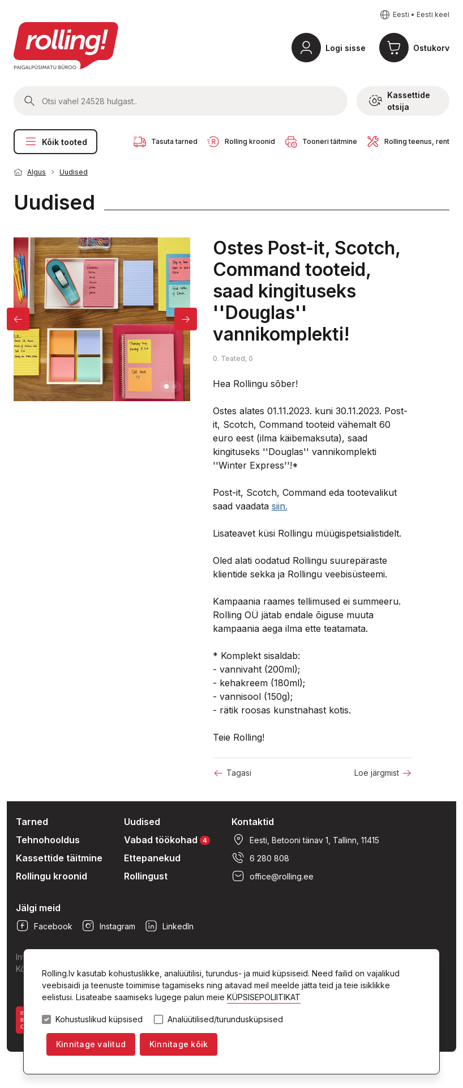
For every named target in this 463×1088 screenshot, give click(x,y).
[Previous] (18, 319)
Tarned (32, 821)
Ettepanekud (152, 858)
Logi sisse (345, 48)
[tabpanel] (102, 319)
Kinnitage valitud (91, 1044)
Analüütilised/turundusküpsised (225, 1019)
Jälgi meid (38, 907)
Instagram (108, 926)
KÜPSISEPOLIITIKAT (264, 997)
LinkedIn (169, 926)
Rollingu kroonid (51, 876)
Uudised (73, 172)
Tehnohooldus (48, 839)
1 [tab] (166, 386)
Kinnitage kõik (178, 1044)
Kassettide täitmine (59, 858)
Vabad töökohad (167, 839)
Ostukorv (431, 48)
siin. (280, 506)
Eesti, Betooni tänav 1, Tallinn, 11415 (305, 840)
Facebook (44, 926)
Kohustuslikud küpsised (99, 1019)
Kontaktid (253, 821)
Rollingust (146, 876)
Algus (36, 172)
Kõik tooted (55, 141)
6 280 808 (260, 858)
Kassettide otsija (399, 101)
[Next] (185, 319)
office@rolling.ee (273, 876)
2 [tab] (174, 386)
